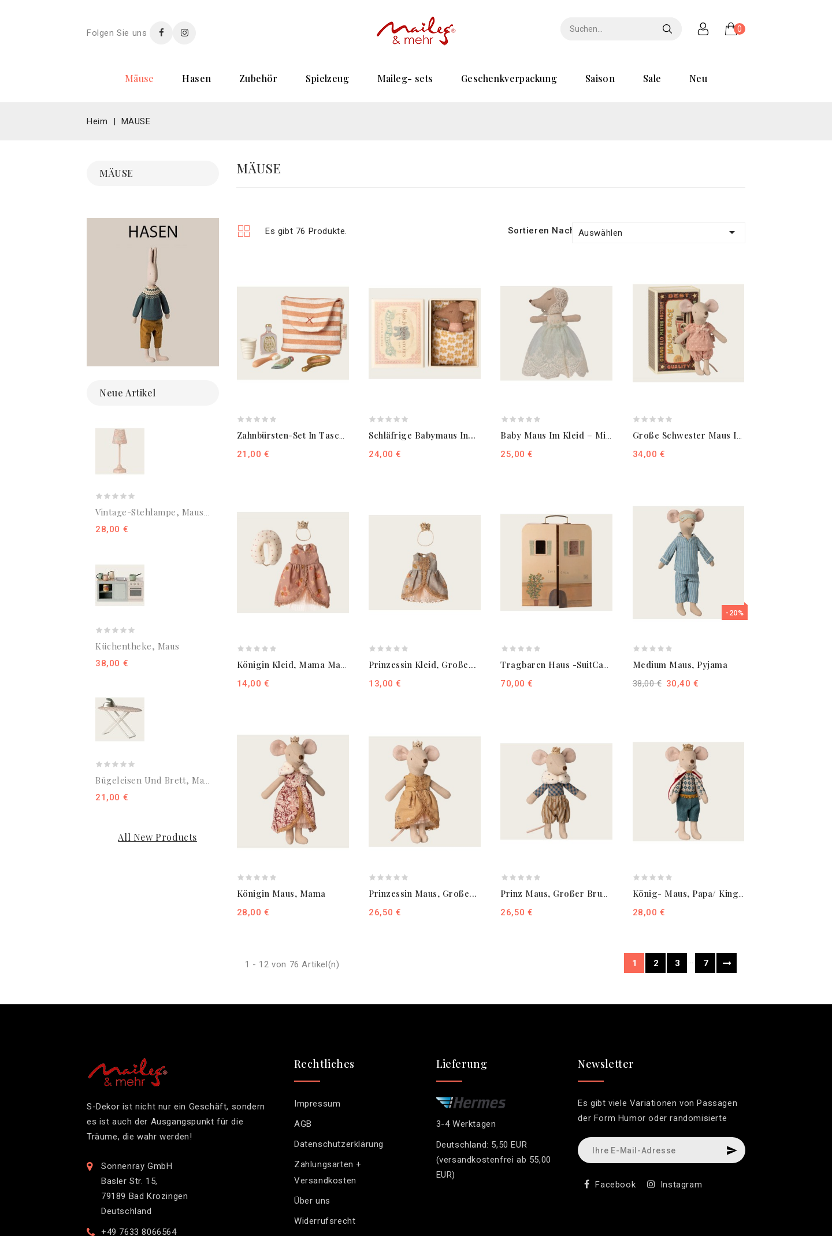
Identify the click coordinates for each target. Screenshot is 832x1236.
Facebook (615, 1184)
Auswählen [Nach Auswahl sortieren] (658, 232)
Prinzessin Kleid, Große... (422, 664)
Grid (243, 231)
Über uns (312, 1201)
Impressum (317, 1103)
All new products (157, 837)
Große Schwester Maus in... (691, 435)
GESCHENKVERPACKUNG (509, 78)
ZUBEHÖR (258, 78)
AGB (303, 1124)
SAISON (600, 78)
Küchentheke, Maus (137, 646)
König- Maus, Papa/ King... (689, 893)
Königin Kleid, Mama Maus (293, 664)
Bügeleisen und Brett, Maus (154, 780)
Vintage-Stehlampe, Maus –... (156, 512)
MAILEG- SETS (405, 78)
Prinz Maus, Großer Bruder (558, 893)
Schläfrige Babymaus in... (422, 435)
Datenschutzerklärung (339, 1144)
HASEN (196, 78)
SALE (652, 78)
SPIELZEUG (327, 78)
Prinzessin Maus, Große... (423, 893)
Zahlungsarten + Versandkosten (328, 1172)
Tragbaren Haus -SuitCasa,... (561, 664)
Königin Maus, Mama (281, 893)
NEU (698, 78)
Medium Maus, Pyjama (680, 664)
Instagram (681, 1184)
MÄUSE (139, 78)
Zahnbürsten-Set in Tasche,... (298, 435)
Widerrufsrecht (324, 1221)
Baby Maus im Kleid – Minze (560, 435)
